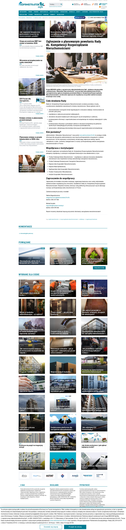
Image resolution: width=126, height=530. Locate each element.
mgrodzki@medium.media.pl (54, 205)
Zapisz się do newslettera (97, 17)
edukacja (82, 219)
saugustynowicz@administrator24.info (58, 197)
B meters (45, 14)
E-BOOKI (31, 14)
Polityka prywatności (92, 0)
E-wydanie (85, 11)
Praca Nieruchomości (79, 17)
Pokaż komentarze (26, 233)
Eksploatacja (44, 11)
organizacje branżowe (91, 219)
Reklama (105, 0)
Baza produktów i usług (96, 11)
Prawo (30, 11)
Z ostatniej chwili (37, 17)
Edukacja (72, 11)
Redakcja (100, 0)
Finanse (36, 11)
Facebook (105, 17)
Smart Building (54, 11)
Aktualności (23, 11)
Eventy (78, 11)
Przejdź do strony (75, 527)
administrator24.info (32, 4)
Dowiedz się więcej (50, 527)
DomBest (52, 14)
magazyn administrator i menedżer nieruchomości (70, 0)
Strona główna (22, 17)
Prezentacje (38, 14)
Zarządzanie (63, 11)
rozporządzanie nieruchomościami (69, 219)
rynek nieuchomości (54, 219)
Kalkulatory (60, 14)
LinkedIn (105, 20)
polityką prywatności (90, 506)
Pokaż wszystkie (99, 268)
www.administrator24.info (87, 135)
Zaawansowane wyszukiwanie (55, 6)
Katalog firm (23, 14)
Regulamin (84, 0)
